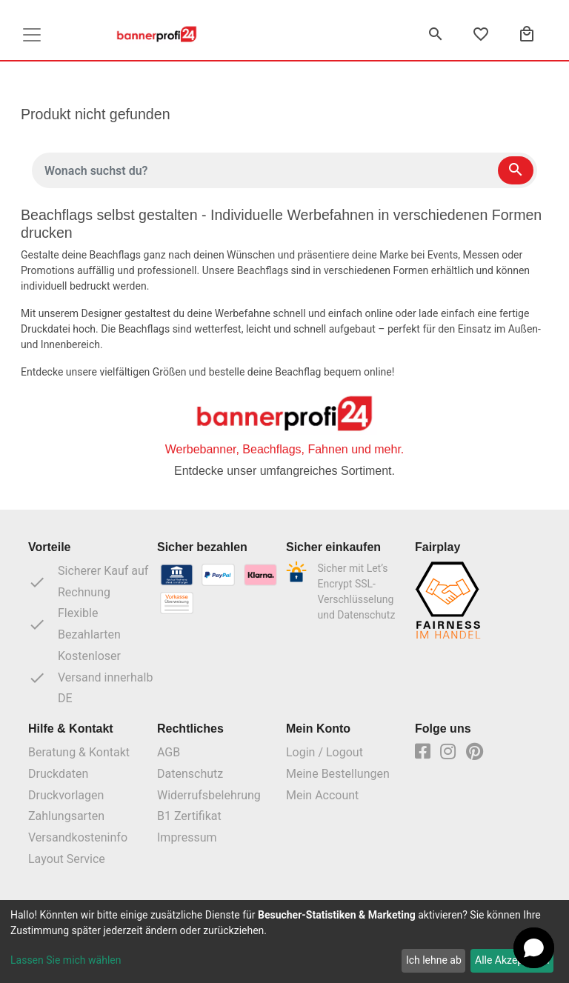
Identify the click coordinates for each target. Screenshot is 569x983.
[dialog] (284, 941)
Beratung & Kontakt (79, 752)
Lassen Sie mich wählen (65, 960)
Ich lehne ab (434, 960)
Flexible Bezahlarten (74, 624)
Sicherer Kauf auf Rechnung (88, 581)
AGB (168, 752)
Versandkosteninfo (77, 837)
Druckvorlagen (66, 795)
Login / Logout (324, 752)
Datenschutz (190, 774)
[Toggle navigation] (32, 35)
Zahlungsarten (66, 816)
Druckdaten (58, 774)
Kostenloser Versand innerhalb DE (90, 677)
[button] (533, 947)
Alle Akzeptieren (512, 960)
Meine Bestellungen (338, 774)
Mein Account (322, 795)
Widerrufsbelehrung (209, 795)
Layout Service (66, 859)
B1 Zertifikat (189, 816)
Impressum (187, 837)
